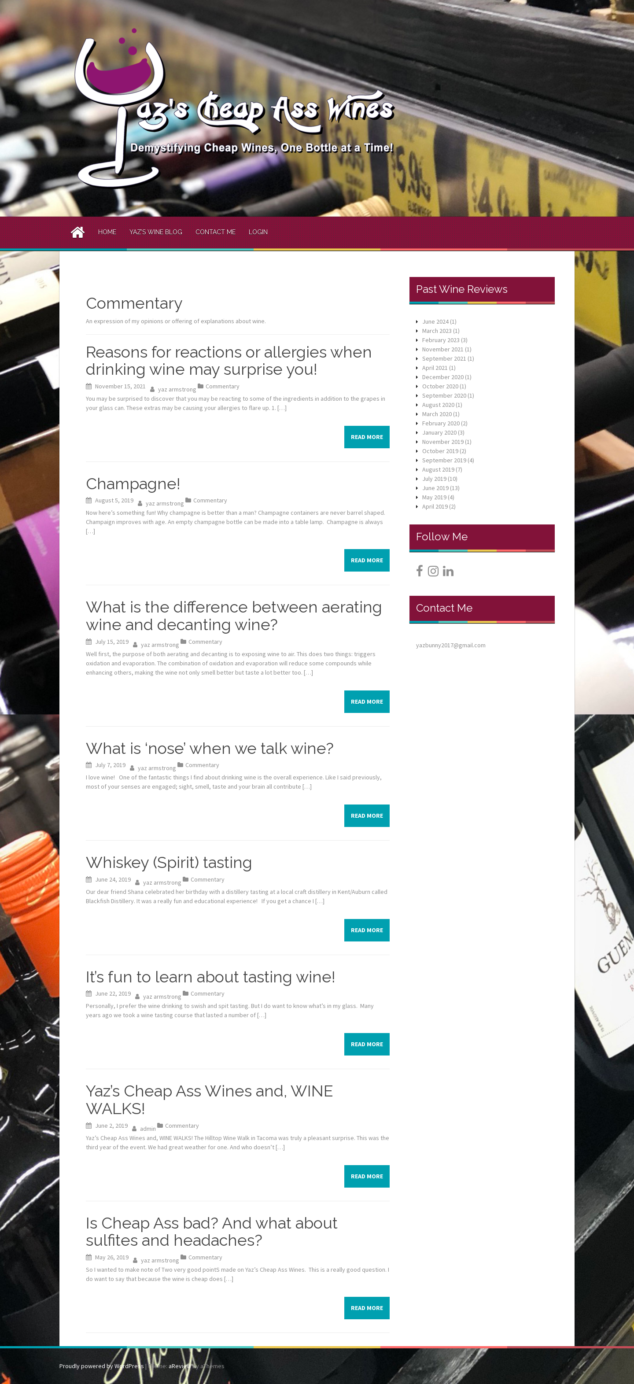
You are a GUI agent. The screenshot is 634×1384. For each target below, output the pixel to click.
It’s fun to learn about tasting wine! (210, 976)
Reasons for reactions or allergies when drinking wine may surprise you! (229, 361)
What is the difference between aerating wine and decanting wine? (234, 616)
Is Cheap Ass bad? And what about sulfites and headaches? (212, 1232)
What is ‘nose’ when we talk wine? (210, 748)
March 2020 (437, 414)
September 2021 (444, 358)
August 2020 (438, 405)
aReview (180, 1366)
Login (258, 232)
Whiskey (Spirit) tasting (169, 862)
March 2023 (437, 331)
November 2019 (443, 442)
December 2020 (443, 377)
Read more (367, 437)
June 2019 (435, 488)
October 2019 (440, 451)
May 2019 (434, 497)
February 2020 (441, 423)
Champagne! (133, 483)
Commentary (223, 386)
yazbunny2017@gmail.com (451, 645)
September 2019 (444, 460)
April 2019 (435, 506)
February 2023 (441, 340)
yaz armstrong (177, 389)
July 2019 (434, 479)
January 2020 (439, 432)
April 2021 (435, 368)
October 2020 (440, 386)
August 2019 (438, 469)
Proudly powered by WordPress (101, 1366)
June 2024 (435, 321)
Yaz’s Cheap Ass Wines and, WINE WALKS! (209, 1099)
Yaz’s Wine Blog (155, 232)
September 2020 (444, 395)
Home (107, 232)
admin (148, 1129)
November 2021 (443, 349)
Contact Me (215, 232)
